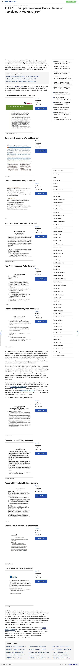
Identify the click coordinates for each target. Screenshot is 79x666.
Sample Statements (23, 5)
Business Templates (13, 5)
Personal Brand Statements (27, 390)
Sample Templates (73, 664)
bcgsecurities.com (9, 563)
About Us (11, 664)
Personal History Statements (18, 386)
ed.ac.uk (7, 521)
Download (41, 108)
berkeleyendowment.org (10, 261)
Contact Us (4, 664)
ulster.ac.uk (7, 606)
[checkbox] (2, 1)
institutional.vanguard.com (11, 133)
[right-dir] (78, 333)
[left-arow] (1, 333)
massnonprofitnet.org (9, 478)
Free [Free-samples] (71, 1)
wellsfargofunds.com (9, 176)
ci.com (6, 218)
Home (6, 5)
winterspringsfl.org (9, 435)
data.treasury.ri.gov (9, 346)
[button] (77, 1)
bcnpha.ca (7, 304)
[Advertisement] (39, 25)
